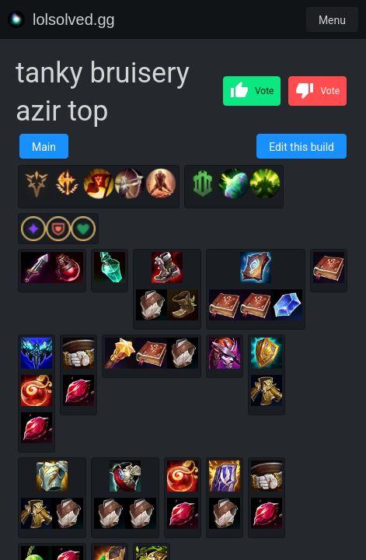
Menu (332, 20)
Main (44, 147)
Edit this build (301, 147)
